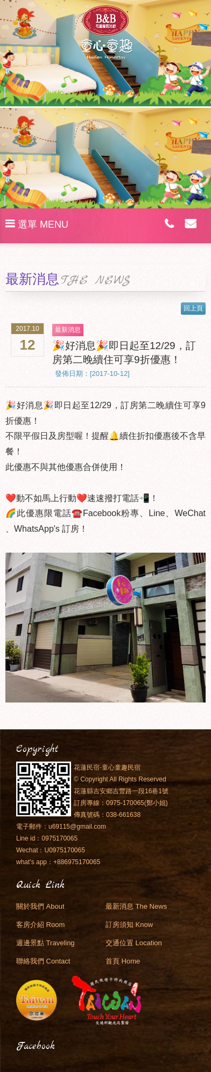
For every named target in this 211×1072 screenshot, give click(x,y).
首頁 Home (122, 961)
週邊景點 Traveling (45, 943)
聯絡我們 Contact (43, 961)
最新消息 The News (136, 906)
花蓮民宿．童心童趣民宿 (105, 32)
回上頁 (193, 308)
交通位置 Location (133, 943)
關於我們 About (40, 906)
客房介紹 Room (40, 925)
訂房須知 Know (129, 925)
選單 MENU (36, 224)
